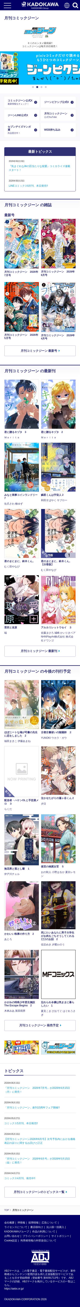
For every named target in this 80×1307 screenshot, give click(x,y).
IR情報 (21, 1222)
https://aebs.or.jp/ (14, 1288)
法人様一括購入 (55, 1227)
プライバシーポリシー (35, 1236)
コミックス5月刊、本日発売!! (21, 1123)
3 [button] (42, 87)
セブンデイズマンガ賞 (20, 130)
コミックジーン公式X (20, 102)
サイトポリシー (60, 1236)
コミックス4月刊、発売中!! (19, 1178)
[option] (40, 68)
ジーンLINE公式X (18, 115)
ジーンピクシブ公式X (56, 102)
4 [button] (46, 87)
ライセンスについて (15, 1227)
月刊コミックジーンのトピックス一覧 (39, 1192)
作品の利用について (43, 1231)
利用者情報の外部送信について (38, 1240)
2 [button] (38, 87)
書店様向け (36, 1227)
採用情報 (33, 1222)
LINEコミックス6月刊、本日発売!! (28, 185)
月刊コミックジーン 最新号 (39, 350)
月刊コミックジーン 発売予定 (39, 1025)
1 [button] (33, 87)
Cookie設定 (10, 1240)
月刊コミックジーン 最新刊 (39, 651)
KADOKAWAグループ (16, 1231)
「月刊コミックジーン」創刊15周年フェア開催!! (32, 1107)
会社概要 (9, 1222)
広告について (49, 1222)
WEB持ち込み (52, 129)
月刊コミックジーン (56, 115)
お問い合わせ (12, 1236)
